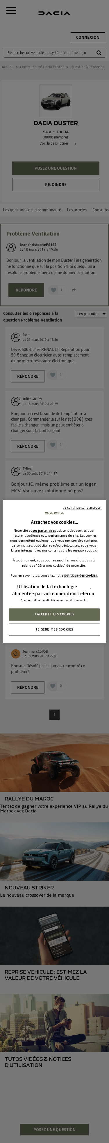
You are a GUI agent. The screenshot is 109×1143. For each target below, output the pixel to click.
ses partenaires (44, 530)
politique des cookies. (81, 575)
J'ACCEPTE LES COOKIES (54, 614)
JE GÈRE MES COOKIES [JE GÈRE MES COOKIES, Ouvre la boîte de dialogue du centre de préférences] (54, 629)
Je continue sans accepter (82, 507)
